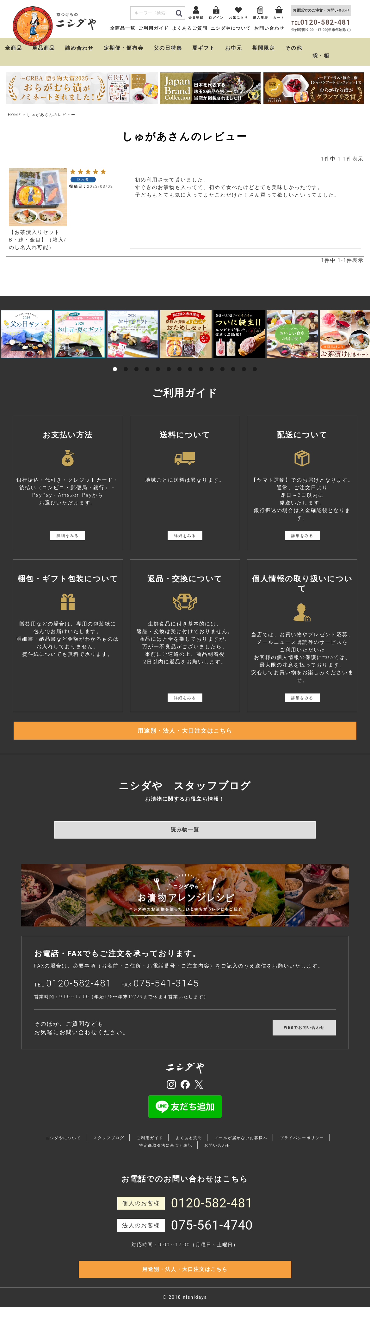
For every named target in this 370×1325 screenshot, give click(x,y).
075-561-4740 (212, 1233)
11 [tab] (222, 362)
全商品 (13, 48)
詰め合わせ (79, 48)
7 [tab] (179, 362)
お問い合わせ (269, 28)
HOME (14, 115)
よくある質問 (189, 1146)
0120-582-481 (79, 991)
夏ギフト (203, 48)
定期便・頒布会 (124, 48)
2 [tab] (126, 362)
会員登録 (196, 17)
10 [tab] (212, 362)
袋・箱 (321, 55)
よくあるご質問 (189, 28)
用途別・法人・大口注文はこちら (185, 734)
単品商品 (43, 48)
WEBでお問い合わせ (304, 1036)
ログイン (216, 17)
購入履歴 (260, 17)
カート (279, 17)
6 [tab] (169, 362)
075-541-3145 (166, 991)
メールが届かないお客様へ (241, 1146)
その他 (293, 48)
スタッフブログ (108, 1146)
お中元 (233, 48)
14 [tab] (255, 362)
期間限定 (263, 48)
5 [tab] (158, 362)
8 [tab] (190, 362)
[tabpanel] (26, 334)
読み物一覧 (185, 838)
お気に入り (238, 17)
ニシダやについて (231, 28)
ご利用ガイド (154, 28)
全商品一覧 (122, 28)
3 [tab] (136, 362)
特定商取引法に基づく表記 (165, 1154)
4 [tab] (147, 362)
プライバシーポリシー (302, 1146)
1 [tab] (115, 362)
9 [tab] (201, 362)
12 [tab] (233, 362)
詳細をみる (68, 536)
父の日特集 (168, 48)
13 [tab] (244, 362)
